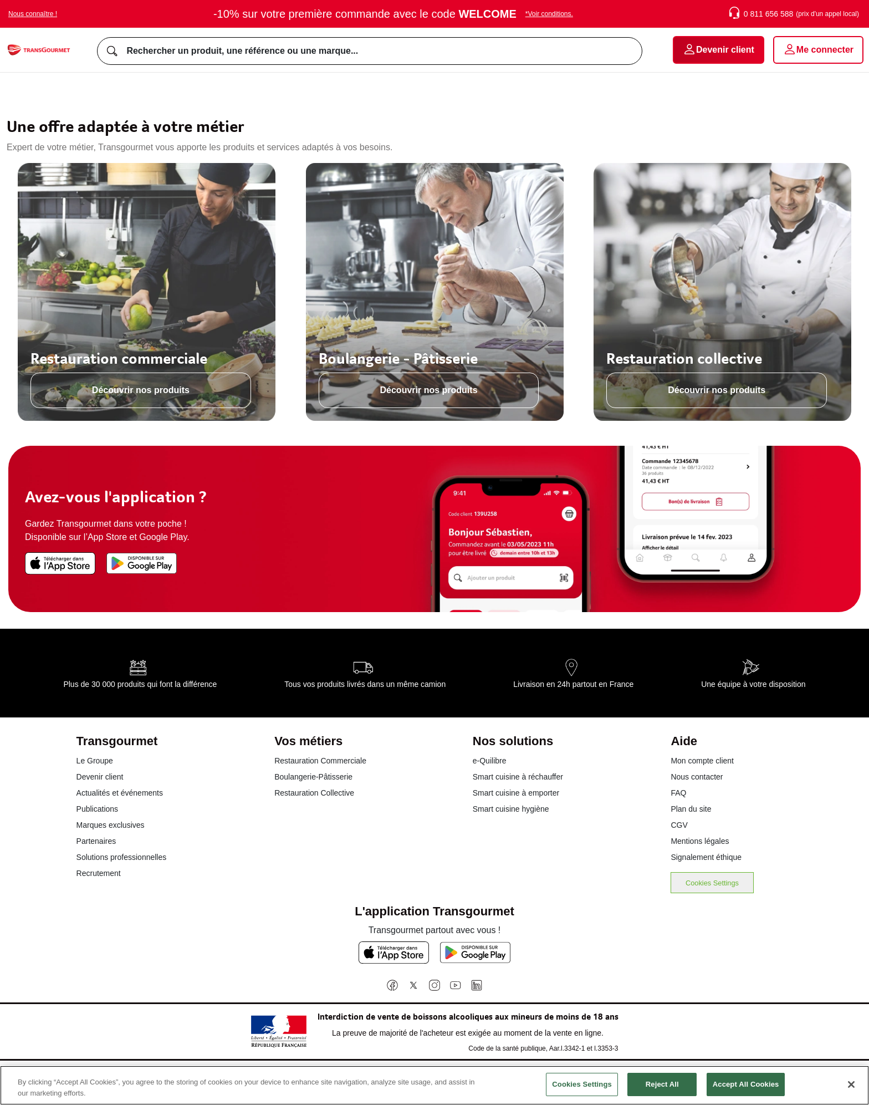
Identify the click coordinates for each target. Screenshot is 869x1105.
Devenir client (100, 776)
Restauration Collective (314, 792)
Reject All (662, 1092)
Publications (97, 808)
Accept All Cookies (746, 1092)
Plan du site (691, 808)
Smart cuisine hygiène (511, 808)
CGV (679, 825)
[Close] (851, 1092)
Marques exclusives (110, 825)
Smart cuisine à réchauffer (518, 776)
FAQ (678, 792)
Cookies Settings (712, 883)
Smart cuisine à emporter (516, 792)
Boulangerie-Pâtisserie (313, 776)
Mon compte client (702, 760)
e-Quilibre (490, 760)
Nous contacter (697, 776)
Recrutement (98, 873)
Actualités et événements (119, 792)
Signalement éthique (706, 857)
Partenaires (96, 841)
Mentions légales (700, 841)
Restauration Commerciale (320, 760)
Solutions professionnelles (121, 857)
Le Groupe (94, 760)
